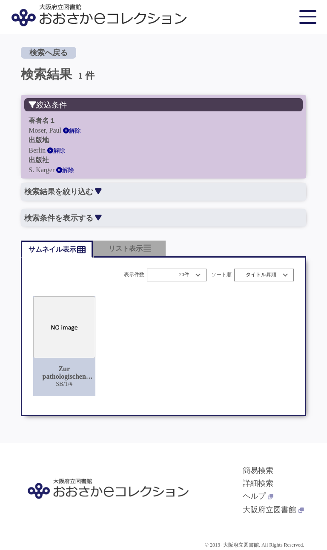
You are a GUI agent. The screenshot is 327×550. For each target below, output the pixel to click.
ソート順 (221, 275)
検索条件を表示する (62, 218)
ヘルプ (258, 496)
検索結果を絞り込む (62, 191)
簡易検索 (258, 470)
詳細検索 (258, 483)
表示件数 (134, 275)
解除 (72, 131)
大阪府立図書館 (273, 509)
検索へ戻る (48, 52)
